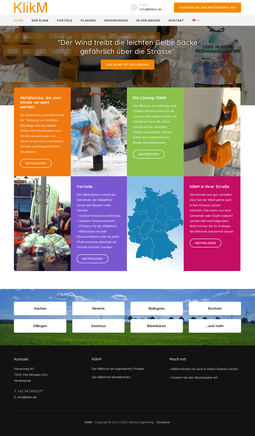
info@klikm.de (151, 9)
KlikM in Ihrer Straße (209, 186)
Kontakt (176, 20)
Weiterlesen (35, 163)
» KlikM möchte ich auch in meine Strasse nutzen (203, 369)
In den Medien (148, 20)
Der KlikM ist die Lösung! (127, 64)
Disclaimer (163, 422)
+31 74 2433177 (30, 391)
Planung (88, 20)
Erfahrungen (116, 20)
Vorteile (64, 20)
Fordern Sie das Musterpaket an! (207, 7)
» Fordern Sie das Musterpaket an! (193, 377)
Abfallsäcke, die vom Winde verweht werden (40, 102)
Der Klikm (40, 20)
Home (18, 20)
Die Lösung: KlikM (149, 97)
